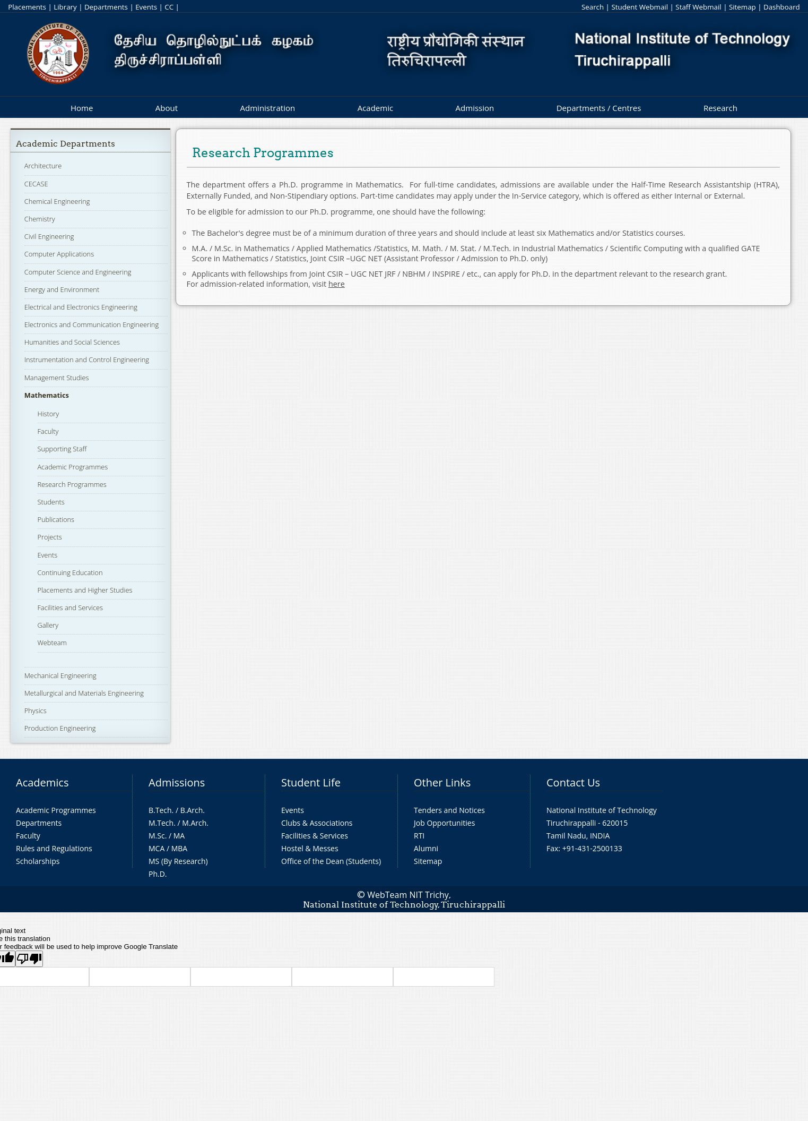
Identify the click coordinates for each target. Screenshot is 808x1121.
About (166, 107)
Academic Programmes (72, 467)
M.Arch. (195, 823)
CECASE (36, 184)
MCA (156, 848)
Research (720, 107)
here (336, 284)
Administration (268, 107)
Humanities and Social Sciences (72, 342)
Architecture (43, 165)
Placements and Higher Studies (84, 590)
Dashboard (781, 7)
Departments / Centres (599, 107)
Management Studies (56, 377)
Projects (49, 537)
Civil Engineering (49, 236)
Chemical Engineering (57, 201)
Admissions (177, 782)
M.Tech (161, 823)
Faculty (47, 431)
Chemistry (39, 219)
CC (168, 7)
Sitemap (742, 7)
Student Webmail (639, 7)
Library (65, 7)
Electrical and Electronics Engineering (80, 307)
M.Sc (157, 836)
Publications (55, 519)
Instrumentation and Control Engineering (86, 359)
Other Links (442, 782)
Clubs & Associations (317, 823)
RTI (419, 836)
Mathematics (46, 395)
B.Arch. (192, 810)
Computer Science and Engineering (78, 272)
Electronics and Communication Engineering (91, 324)
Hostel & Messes (309, 848)
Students (50, 502)
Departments (106, 7)
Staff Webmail (698, 7)
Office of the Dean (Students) (331, 861)
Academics (42, 782)
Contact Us (573, 782)
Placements (27, 7)
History (48, 413)
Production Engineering (60, 728)
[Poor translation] (29, 959)
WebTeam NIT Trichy (408, 895)
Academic (375, 107)
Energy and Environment (61, 289)
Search (592, 7)
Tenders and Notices (449, 810)
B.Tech (160, 810)
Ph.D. (158, 874)
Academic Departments (65, 144)
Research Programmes (71, 484)
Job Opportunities (444, 823)
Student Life (311, 782)
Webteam (51, 642)
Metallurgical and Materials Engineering (84, 693)
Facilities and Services (70, 607)
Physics (35, 710)
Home (82, 107)
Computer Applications (59, 254)
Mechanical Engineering (60, 675)
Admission (475, 107)
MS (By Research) (178, 861)
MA (179, 836)
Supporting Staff (61, 448)
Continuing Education (69, 572)
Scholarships (37, 861)
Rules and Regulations (54, 848)
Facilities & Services (314, 836)
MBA (179, 848)
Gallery (47, 625)
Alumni (426, 848)
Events (146, 7)
